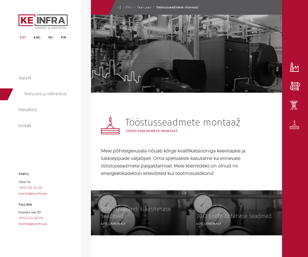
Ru (50, 37)
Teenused (144, 7)
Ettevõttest (27, 109)
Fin (63, 37)
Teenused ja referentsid (45, 94)
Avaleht (24, 78)
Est (23, 37)
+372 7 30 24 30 (30, 188)
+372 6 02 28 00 (30, 218)
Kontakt (24, 125)
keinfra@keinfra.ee (32, 193)
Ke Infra (124, 7)
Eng (37, 37)
